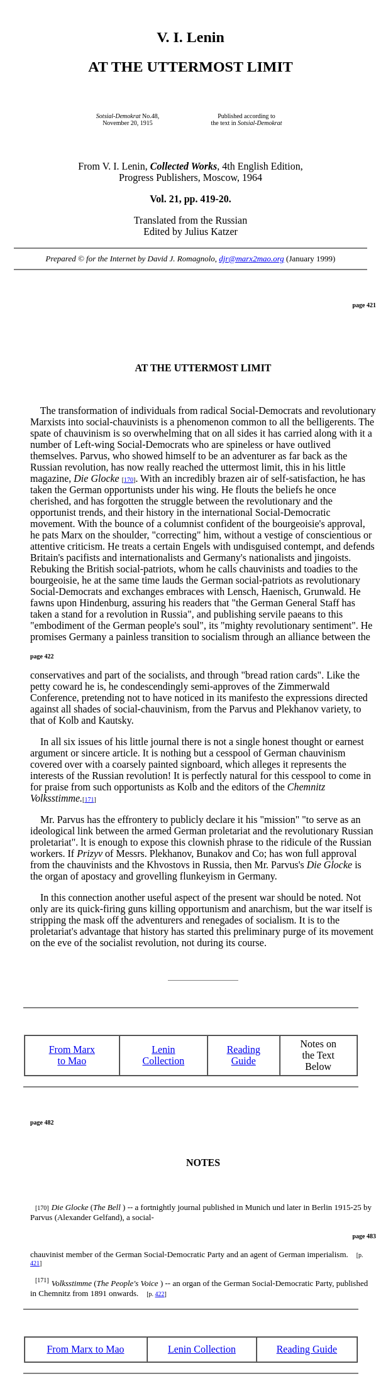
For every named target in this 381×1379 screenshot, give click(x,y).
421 (35, 1263)
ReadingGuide (243, 1055)
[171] (42, 1280)
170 (128, 479)
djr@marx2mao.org (251, 258)
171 (89, 799)
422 (160, 1293)
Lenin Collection (164, 1055)
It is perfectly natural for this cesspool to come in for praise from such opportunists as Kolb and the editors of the (200, 787)
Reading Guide (307, 1349)
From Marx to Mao (72, 1055)
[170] (42, 1207)
